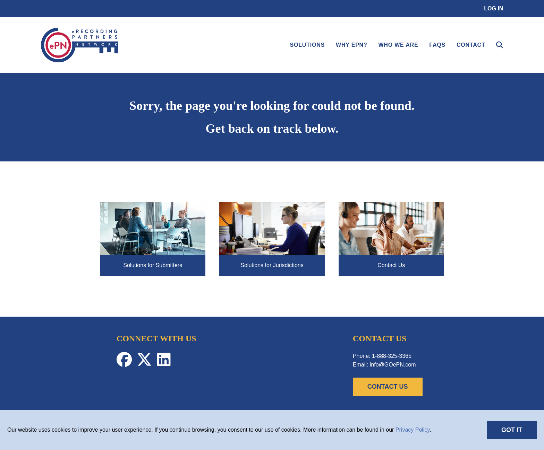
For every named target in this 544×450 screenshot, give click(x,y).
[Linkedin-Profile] (165, 363)
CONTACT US (387, 386)
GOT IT (511, 429)
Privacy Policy (413, 430)
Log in (493, 8)
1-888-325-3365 (391, 356)
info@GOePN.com (393, 365)
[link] (80, 60)
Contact (471, 45)
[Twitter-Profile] (147, 363)
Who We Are (398, 45)
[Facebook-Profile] (127, 363)
